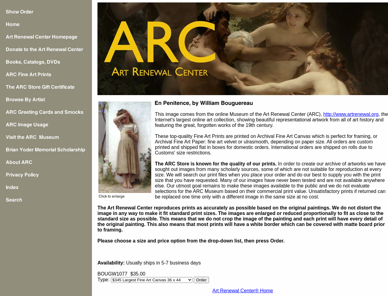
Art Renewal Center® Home (242, 290)
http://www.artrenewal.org (351, 114)
